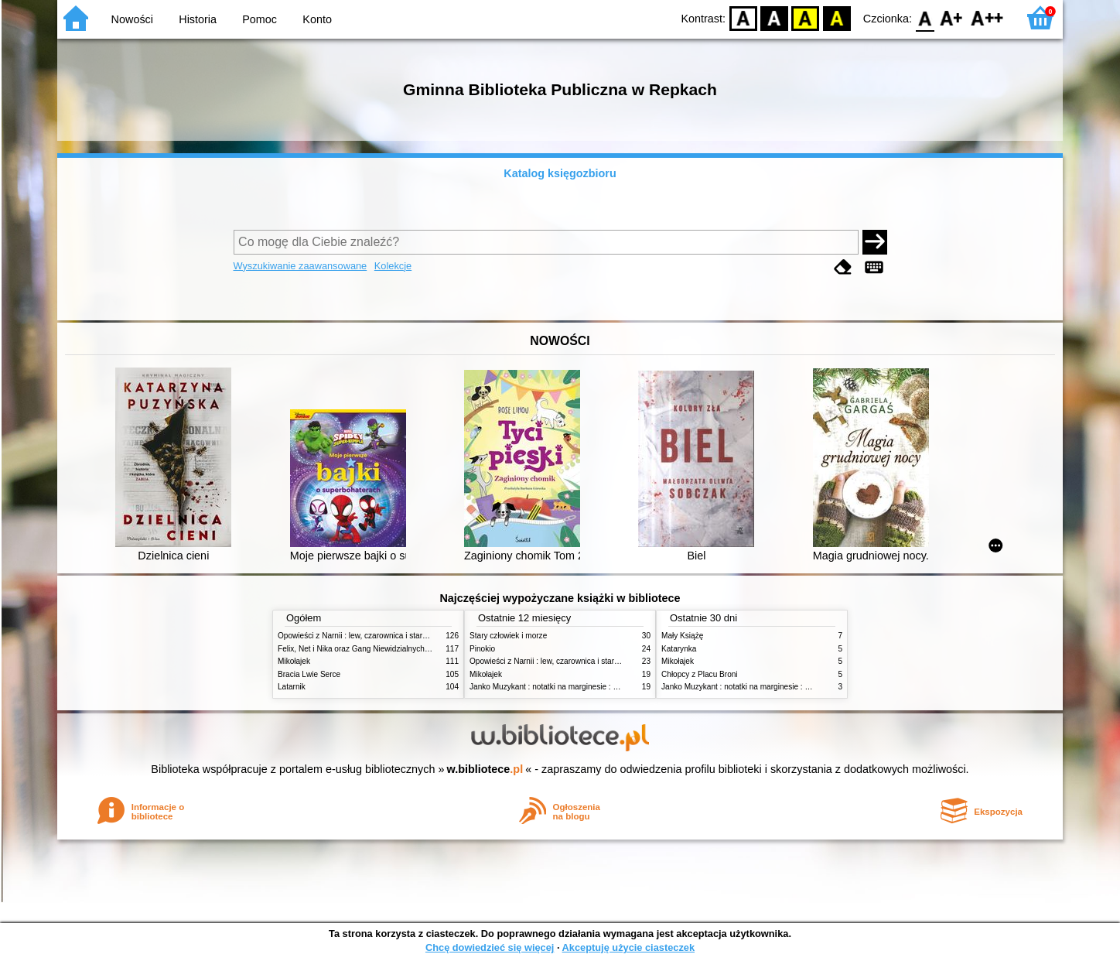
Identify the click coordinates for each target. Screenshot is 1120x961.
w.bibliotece (485, 769)
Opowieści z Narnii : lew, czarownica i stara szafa (363, 635)
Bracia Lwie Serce (309, 674)
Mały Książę (682, 635)
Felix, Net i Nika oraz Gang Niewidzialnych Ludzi (362, 649)
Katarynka (678, 649)
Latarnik (292, 686)
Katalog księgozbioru (560, 173)
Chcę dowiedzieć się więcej (489, 947)
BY (836, 17)
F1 (951, 17)
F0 (924, 17)
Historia (198, 19)
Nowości (132, 19)
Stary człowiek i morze (508, 635)
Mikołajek (294, 661)
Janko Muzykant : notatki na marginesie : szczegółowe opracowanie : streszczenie (611, 686)
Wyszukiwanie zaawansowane (300, 266)
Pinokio (482, 649)
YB (805, 17)
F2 (987, 17)
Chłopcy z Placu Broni (699, 674)
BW (774, 17)
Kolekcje (392, 266)
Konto (317, 19)
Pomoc (259, 19)
